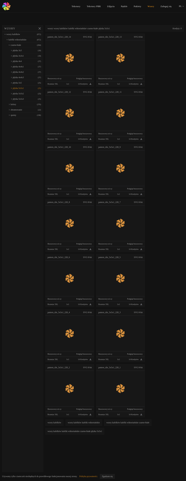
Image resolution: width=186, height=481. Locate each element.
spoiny (27, 115)
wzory (55, 28)
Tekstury (76, 6)
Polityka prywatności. (88, 476)
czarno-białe (27, 45)
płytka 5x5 (28, 82)
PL (181, 6)
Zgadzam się (107, 476)
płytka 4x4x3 (28, 77)
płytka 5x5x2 (28, 93)
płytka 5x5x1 (28, 88)
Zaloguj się (166, 6)
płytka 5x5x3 (28, 99)
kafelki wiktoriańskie (26, 39)
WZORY (9, 28)
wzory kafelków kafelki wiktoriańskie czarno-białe (133, 422)
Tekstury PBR (94, 6)
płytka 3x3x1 (28, 56)
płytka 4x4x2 (28, 72)
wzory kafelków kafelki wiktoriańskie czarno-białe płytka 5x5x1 (80, 431)
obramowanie (27, 109)
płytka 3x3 (28, 50)
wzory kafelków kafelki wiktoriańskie (89, 422)
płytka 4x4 (28, 61)
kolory (27, 104)
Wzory (151, 6)
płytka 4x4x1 (28, 66)
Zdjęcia (111, 6)
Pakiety (137, 6)
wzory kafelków (25, 34)
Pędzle (124, 6)
